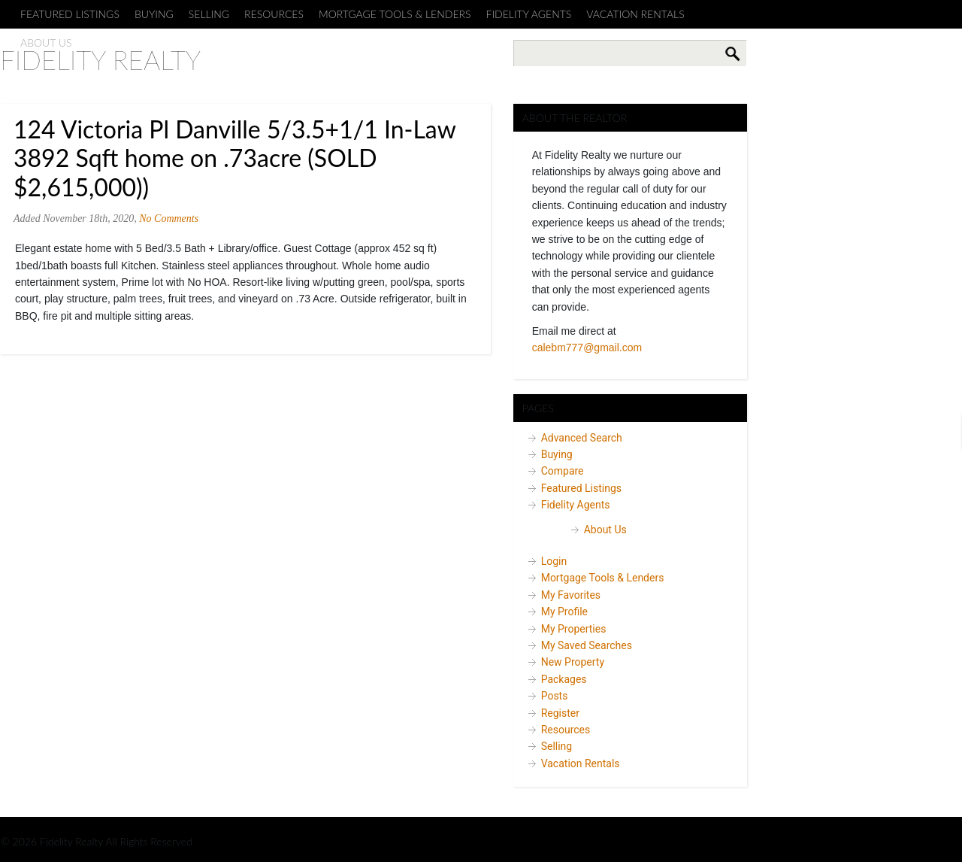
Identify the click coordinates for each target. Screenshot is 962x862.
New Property (572, 662)
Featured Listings (69, 14)
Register (560, 713)
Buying (154, 14)
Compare (562, 471)
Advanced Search (581, 438)
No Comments (168, 218)
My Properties (574, 629)
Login (554, 561)
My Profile (564, 612)
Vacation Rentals (635, 14)
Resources (274, 14)
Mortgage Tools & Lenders (395, 14)
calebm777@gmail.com (587, 347)
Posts (554, 696)
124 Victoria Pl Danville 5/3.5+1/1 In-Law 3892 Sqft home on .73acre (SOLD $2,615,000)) (234, 158)
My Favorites (570, 595)
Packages (564, 679)
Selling (209, 14)
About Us (605, 530)
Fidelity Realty (100, 59)
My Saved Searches (586, 645)
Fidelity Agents (529, 14)
